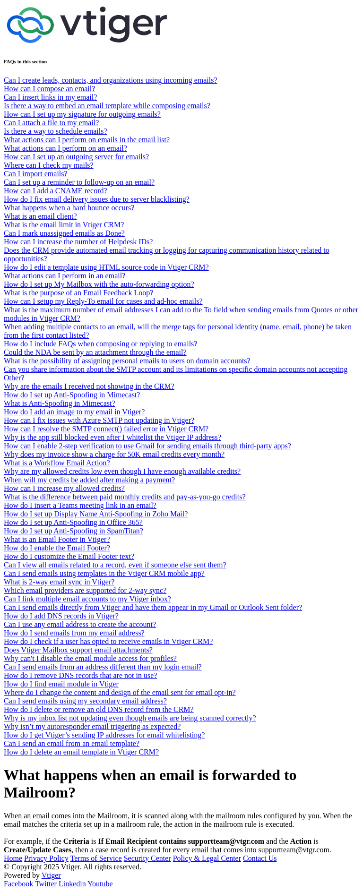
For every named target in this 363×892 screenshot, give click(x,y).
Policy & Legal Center (207, 858)
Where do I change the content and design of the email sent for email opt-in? (119, 692)
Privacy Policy (46, 858)
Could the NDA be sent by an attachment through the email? (95, 352)
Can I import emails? (36, 174)
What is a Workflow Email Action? (57, 463)
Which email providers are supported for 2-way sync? (85, 590)
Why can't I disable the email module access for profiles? (90, 658)
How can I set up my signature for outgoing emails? (82, 114)
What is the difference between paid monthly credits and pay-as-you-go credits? (125, 497)
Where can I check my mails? (49, 165)
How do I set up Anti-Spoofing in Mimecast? (72, 395)
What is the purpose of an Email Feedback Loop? (78, 293)
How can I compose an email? (49, 89)
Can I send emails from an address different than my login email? (103, 667)
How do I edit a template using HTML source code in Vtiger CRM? (106, 267)
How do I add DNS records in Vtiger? (61, 616)
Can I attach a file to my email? (51, 123)
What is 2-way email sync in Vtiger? (59, 582)
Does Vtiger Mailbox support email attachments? (78, 650)
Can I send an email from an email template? (71, 743)
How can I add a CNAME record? (55, 191)
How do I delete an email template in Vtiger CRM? (81, 752)
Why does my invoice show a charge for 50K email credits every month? (114, 454)
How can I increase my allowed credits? (64, 488)
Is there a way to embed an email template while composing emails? (107, 106)
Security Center (147, 858)
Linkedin (72, 884)
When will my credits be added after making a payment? (89, 480)
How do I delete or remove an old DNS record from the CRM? (99, 709)
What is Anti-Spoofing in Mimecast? (59, 403)
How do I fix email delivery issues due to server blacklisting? (97, 199)
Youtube (100, 884)
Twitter (46, 884)
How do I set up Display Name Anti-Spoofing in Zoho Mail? (96, 514)
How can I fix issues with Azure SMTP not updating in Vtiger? (99, 420)
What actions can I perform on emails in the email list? (87, 140)
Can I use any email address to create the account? (80, 624)
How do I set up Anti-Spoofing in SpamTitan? (73, 531)
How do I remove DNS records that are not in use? (80, 675)
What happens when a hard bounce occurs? (69, 208)
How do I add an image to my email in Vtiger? (74, 412)
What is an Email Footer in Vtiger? (57, 539)
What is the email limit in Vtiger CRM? (64, 225)
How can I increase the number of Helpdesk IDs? (78, 242)
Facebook (18, 884)
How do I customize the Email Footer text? (69, 556)
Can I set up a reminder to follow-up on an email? (79, 182)
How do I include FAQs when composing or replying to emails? (100, 344)
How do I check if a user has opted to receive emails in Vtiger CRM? (108, 641)
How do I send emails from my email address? (74, 633)
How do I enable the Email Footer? (57, 548)
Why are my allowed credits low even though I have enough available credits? (122, 471)
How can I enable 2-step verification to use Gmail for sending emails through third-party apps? (147, 446)
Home (13, 858)
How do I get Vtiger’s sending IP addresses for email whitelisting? (104, 735)
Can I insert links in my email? (50, 97)
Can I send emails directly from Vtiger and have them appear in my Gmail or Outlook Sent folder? (153, 607)
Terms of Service (96, 858)
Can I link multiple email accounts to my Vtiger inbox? (87, 599)
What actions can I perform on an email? (65, 148)
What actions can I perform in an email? (64, 276)
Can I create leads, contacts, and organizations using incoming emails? (110, 80)
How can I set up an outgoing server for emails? (76, 157)
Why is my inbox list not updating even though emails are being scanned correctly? (130, 718)
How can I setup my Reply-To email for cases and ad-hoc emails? (103, 301)
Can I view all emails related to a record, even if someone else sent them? (115, 565)
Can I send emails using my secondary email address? (85, 701)
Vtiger (51, 875)
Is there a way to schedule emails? (55, 131)
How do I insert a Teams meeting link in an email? (80, 505)
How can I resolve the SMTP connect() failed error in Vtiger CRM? (106, 429)
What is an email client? (40, 216)
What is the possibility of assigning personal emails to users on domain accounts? (127, 361)
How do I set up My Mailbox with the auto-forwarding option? (99, 284)
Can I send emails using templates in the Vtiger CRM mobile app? (104, 573)
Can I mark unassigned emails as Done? (64, 233)
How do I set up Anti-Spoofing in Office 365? (73, 522)
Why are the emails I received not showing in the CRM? (89, 386)
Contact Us (260, 858)
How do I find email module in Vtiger (61, 684)
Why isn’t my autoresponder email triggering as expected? (92, 726)
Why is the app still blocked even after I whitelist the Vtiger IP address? (112, 437)
